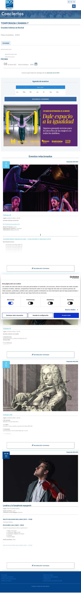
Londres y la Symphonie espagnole (17, 507)
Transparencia (47, 580)
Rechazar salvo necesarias (14, 315)
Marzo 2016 (40, 88)
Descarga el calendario (40, 100)
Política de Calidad (48, 576)
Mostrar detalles (70, 309)
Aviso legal (4, 576)
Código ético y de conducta (50, 578)
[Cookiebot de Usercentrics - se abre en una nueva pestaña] (71, 277)
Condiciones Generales (7, 578)
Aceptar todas (66, 315)
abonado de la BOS (53, 73)
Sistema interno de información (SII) (52, 582)
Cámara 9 (7, 330)
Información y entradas (40, 270)
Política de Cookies (6, 582)
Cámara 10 (7, 416)
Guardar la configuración (40, 315)
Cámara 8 (7, 216)
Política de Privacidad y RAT (8, 580)
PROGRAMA (6, 43)
